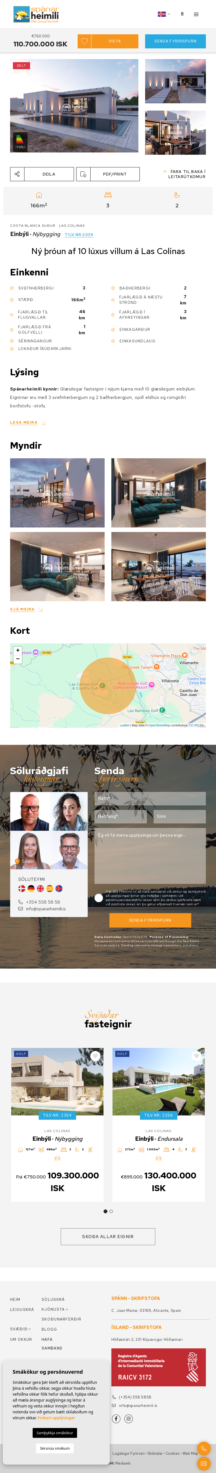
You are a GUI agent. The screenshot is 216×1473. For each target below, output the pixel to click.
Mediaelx (123, 1463)
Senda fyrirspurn (175, 41)
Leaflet (124, 725)
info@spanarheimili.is (42, 909)
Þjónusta (53, 1309)
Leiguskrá (22, 1309)
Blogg (49, 1329)
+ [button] (18, 651)
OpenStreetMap (159, 725)
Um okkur (21, 1339)
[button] (42, 174)
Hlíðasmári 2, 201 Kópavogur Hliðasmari (147, 1339)
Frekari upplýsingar (56, 1417)
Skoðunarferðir (57, 1319)
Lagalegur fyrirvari (128, 1453)
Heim (15, 1299)
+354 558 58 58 (39, 902)
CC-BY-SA (196, 725)
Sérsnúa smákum (55, 1448)
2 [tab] (111, 1211)
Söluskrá (53, 1299)
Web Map (190, 1453)
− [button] (18, 659)
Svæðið (19, 1329)
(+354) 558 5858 (132, 1397)
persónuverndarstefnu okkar (129, 900)
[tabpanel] (57, 1125)
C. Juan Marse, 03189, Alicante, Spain (146, 1310)
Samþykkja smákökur (55, 1432)
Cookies (173, 1453)
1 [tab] (105, 1211)
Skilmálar (155, 1453)
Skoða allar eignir (108, 1237)
